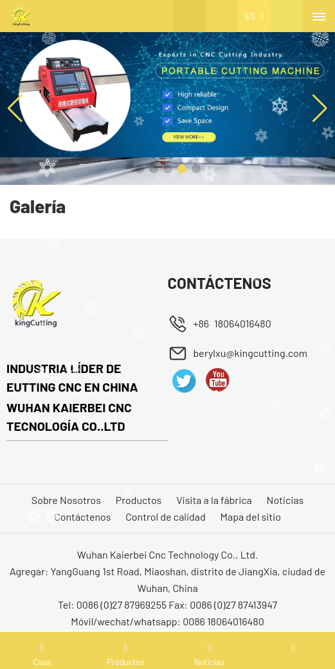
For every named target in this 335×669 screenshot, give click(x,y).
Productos (139, 500)
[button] (139, 168)
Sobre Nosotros (66, 500)
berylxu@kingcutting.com (250, 353)
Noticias (285, 500)
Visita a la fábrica (214, 500)
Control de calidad (165, 516)
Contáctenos (82, 516)
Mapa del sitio (251, 516)
